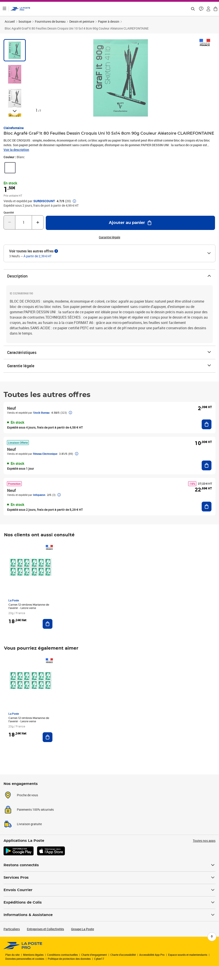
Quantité (9, 212)
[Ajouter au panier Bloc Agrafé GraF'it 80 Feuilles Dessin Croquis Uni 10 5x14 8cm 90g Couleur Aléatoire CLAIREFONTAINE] (130, 222)
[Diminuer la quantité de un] (9, 222)
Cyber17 (99, 958)
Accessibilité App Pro (152, 954)
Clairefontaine (14, 128)
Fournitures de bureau (50, 21)
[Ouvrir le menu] (4, 8)
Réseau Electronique (45, 453)
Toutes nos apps (204, 840)
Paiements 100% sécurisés (35, 809)
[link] (10, 167)
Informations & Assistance (109, 915)
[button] (201, 8)
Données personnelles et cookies (24, 958)
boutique (25, 21)
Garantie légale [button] (109, 237)
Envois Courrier (109, 890)
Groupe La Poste (82, 929)
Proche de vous (27, 795)
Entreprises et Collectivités (45, 929)
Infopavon (39, 495)
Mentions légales (33, 954)
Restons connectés (109, 865)
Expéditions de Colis (109, 902)
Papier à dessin (108, 21)
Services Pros (109, 877)
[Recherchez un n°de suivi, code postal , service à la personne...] (193, 9)
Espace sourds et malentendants (187, 954)
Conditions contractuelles (62, 954)
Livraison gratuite (29, 824)
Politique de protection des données (69, 958)
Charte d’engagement (94, 954)
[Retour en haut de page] (211, 936)
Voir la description (16, 150)
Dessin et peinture (81, 21)
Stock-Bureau (41, 412)
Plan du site (12, 954)
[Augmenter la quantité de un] (37, 222)
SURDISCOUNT (44, 201)
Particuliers (12, 929)
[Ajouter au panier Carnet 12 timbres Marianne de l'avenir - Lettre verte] (47, 624)
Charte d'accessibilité (123, 954)
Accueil (10, 21)
